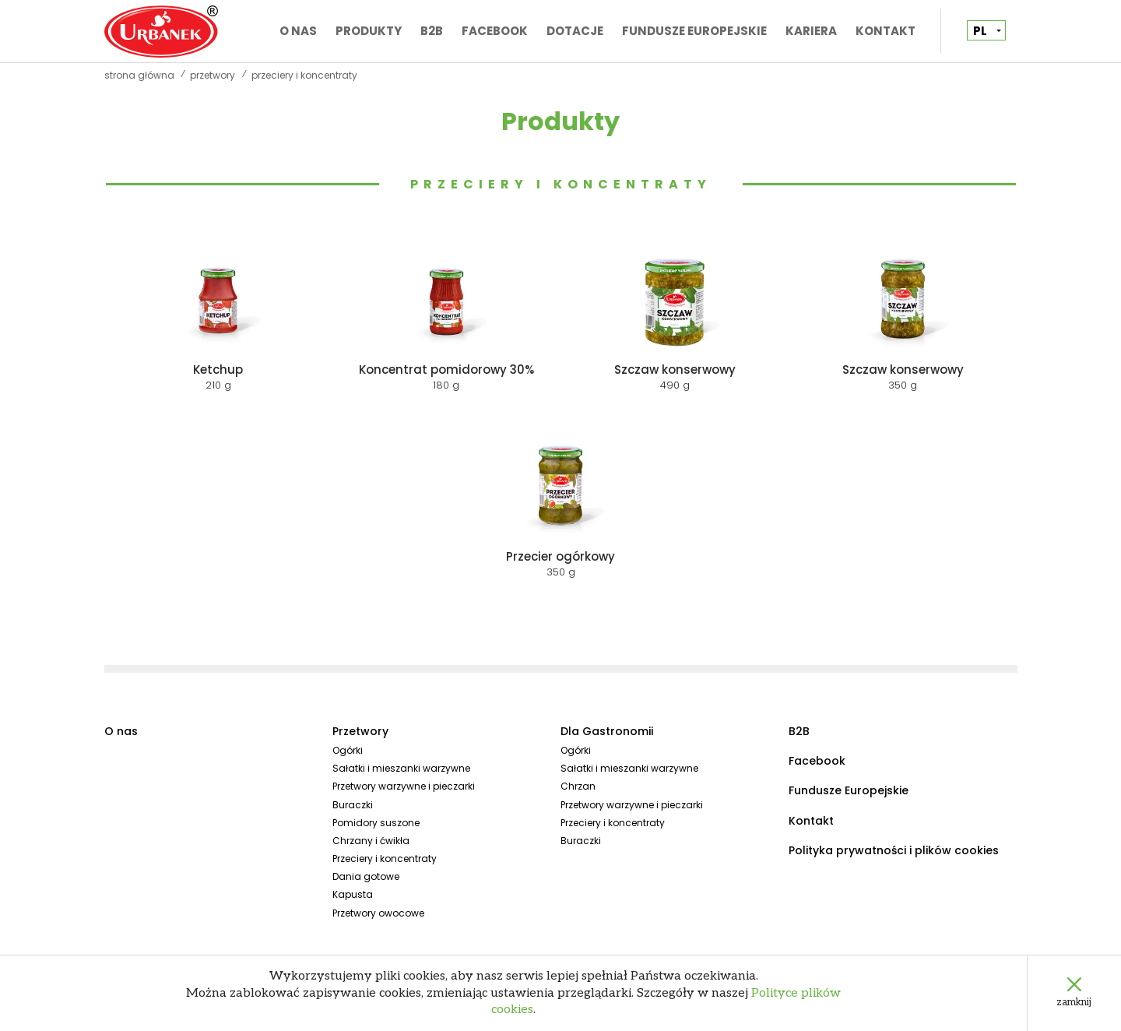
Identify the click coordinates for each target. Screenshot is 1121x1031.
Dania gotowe (365, 876)
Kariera (811, 31)
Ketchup (218, 369)
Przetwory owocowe (378, 913)
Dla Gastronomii (606, 731)
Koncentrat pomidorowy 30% (446, 369)
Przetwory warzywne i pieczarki (403, 786)
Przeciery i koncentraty (561, 184)
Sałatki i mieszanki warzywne (401, 768)
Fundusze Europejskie (694, 31)
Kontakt (885, 31)
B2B (431, 31)
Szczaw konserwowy (675, 369)
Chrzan (578, 786)
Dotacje (574, 31)
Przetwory (212, 76)
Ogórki (347, 750)
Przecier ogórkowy (560, 556)
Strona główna (139, 76)
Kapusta (352, 894)
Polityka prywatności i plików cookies (894, 850)
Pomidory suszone (376, 822)
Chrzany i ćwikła (370, 840)
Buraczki (352, 804)
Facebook (495, 31)
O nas (298, 31)
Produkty (369, 31)
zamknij (1073, 1002)
